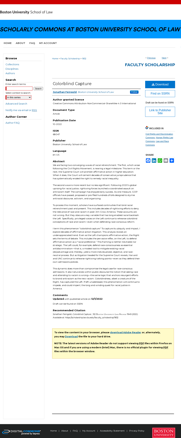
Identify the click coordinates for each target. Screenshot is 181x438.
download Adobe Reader (125, 332)
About (65, 430)
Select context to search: (18, 92)
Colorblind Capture (72, 83)
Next (164, 58)
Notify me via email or (21, 110)
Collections (12, 64)
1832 (84, 58)
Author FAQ (13, 122)
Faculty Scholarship (70, 58)
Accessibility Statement (112, 430)
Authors (10, 73)
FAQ (75, 430)
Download (160, 84)
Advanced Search (16, 103)
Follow (134, 92)
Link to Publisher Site (160, 112)
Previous (151, 58)
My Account (89, 430)
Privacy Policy (136, 430)
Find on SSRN (160, 93)
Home (55, 58)
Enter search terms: (16, 84)
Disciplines (12, 68)
